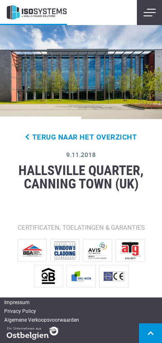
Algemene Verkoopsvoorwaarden (41, 319)
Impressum (17, 302)
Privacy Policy (20, 310)
